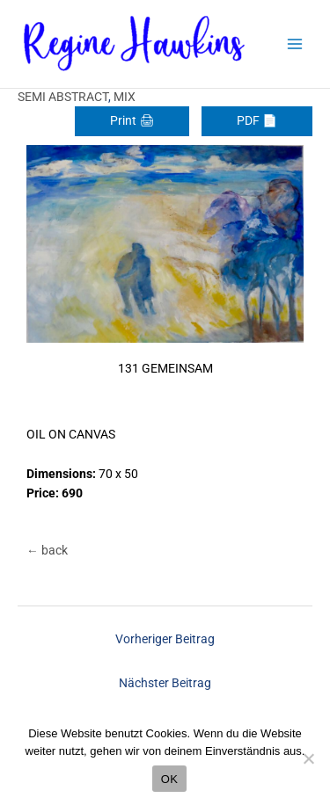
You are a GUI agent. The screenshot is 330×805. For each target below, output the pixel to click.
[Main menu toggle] (295, 44)
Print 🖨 (132, 120)
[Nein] (308, 758)
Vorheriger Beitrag (165, 639)
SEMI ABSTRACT (63, 97)
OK (169, 779)
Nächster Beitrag (165, 683)
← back (47, 550)
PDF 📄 (257, 120)
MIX (125, 97)
